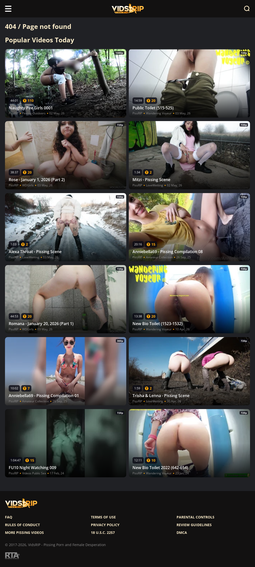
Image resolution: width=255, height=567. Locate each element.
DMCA (182, 532)
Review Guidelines (194, 525)
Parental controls (195, 517)
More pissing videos (24, 532)
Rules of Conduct (22, 525)
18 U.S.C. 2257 (103, 532)
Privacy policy (105, 525)
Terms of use (103, 517)
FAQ (8, 517)
